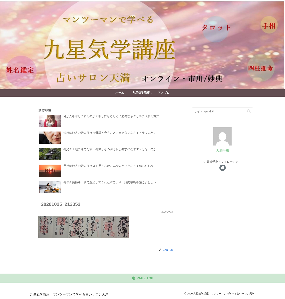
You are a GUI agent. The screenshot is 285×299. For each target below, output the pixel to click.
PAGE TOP (142, 278)
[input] (222, 111)
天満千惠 (222, 150)
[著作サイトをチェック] (222, 168)
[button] (248, 111)
